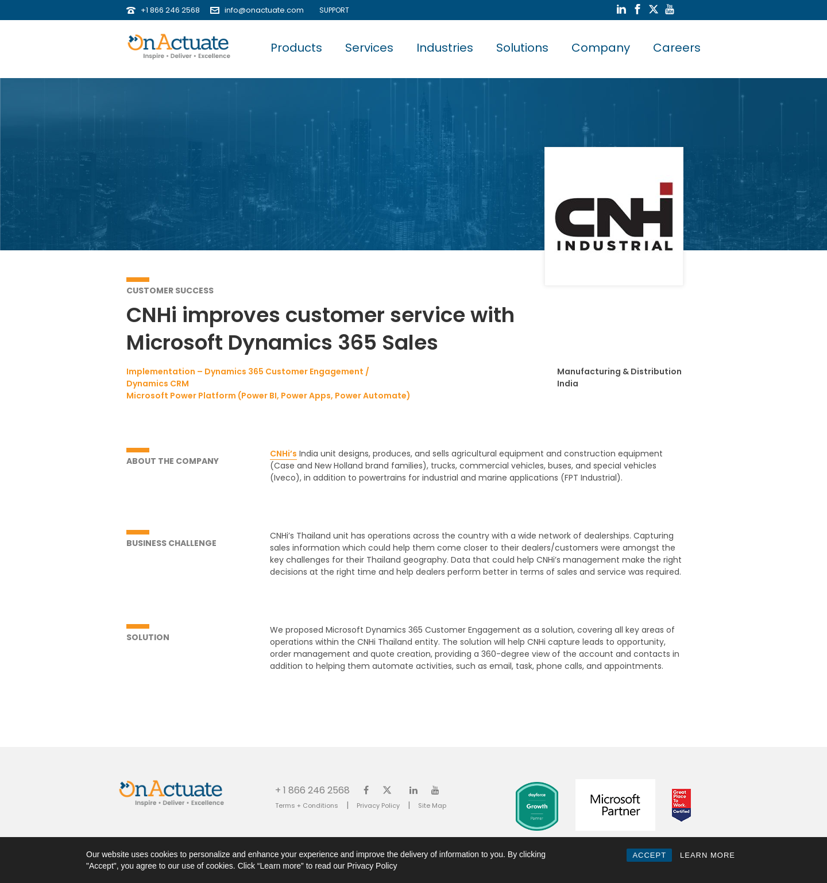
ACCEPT (649, 855)
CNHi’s (283, 453)
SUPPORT (331, 10)
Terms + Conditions (306, 805)
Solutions (522, 48)
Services (369, 48)
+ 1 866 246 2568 (312, 790)
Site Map (432, 805)
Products (296, 48)
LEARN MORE (707, 855)
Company (600, 48)
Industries (444, 48)
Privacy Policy (378, 805)
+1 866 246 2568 (170, 10)
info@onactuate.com (264, 10)
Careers (677, 48)
